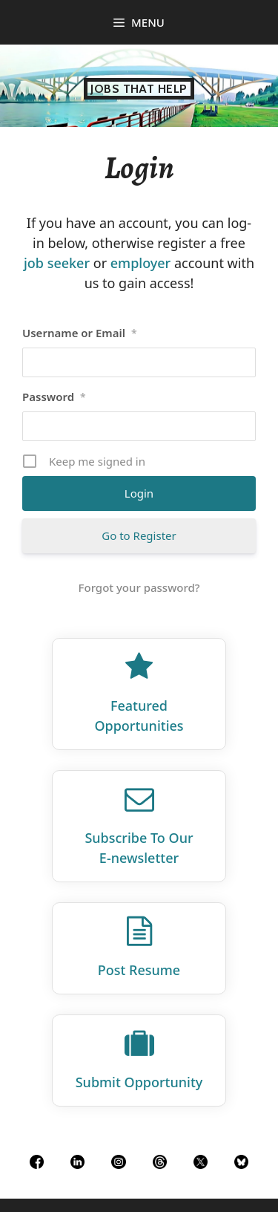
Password (54, 396)
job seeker (57, 263)
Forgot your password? (139, 587)
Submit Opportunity (139, 1082)
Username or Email (79, 332)
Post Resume (139, 970)
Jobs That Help (139, 89)
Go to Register (139, 535)
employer (140, 263)
